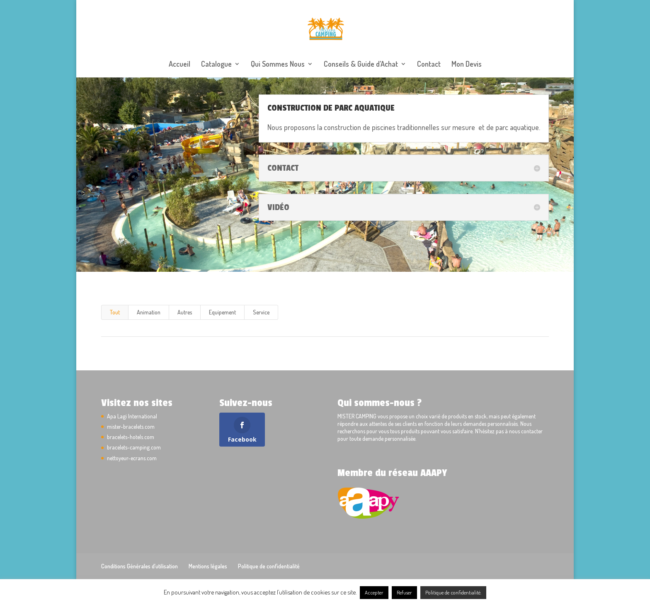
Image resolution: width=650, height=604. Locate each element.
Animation (148, 312)
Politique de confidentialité (269, 566)
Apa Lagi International (132, 416)
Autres (184, 312)
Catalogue (216, 64)
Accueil (179, 64)
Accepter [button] (374, 592)
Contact (429, 64)
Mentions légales (208, 566)
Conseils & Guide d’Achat (361, 64)
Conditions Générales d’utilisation (139, 566)
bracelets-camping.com (134, 447)
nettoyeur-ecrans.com (132, 457)
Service (261, 312)
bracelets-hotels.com (130, 436)
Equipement (222, 312)
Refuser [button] (404, 592)
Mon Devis (466, 64)
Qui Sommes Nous (278, 64)
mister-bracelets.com (131, 426)
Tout (115, 312)
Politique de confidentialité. (453, 592)
